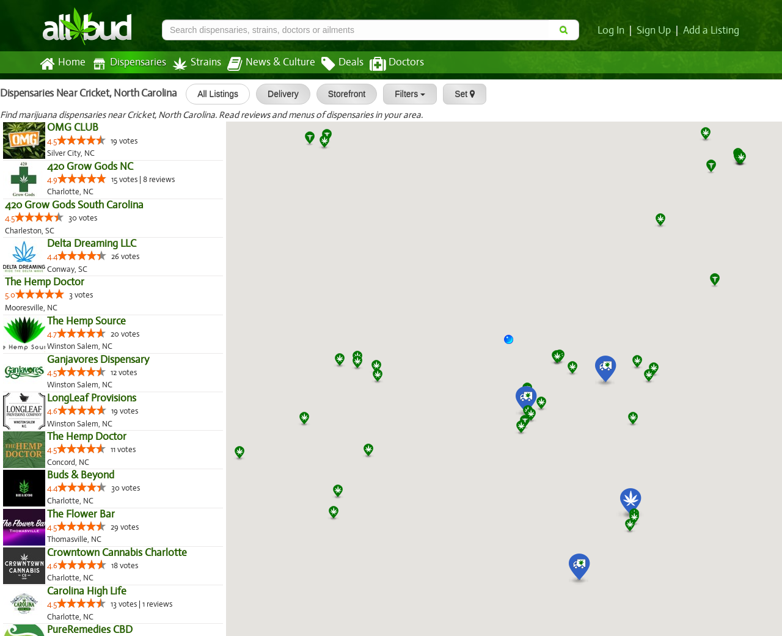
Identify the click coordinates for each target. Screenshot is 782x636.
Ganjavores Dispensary (97, 360)
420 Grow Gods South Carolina (73, 205)
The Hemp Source (86, 321)
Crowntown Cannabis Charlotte (116, 553)
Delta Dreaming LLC (91, 244)
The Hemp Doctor (44, 282)
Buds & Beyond (80, 475)
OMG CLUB (72, 128)
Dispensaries (126, 63)
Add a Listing (711, 30)
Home (62, 64)
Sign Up (656, 30)
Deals (333, 64)
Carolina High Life (86, 591)
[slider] (81, 140)
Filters (404, 94)
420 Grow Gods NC (90, 167)
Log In (613, 30)
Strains (192, 63)
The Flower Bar (80, 514)
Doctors (386, 64)
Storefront (341, 94)
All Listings (212, 94)
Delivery (277, 94)
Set (459, 94)
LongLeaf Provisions (91, 398)
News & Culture (264, 64)
